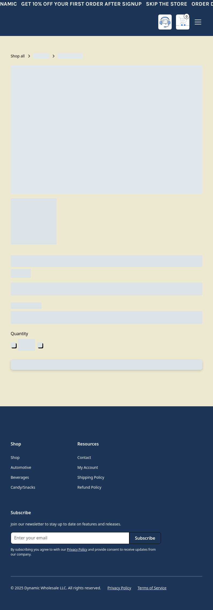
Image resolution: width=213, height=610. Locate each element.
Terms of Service (152, 587)
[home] (32, 22)
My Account (88, 467)
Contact (84, 457)
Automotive (21, 467)
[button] (183, 22)
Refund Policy (89, 487)
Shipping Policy (91, 477)
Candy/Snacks (23, 487)
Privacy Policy (119, 587)
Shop (15, 457)
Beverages (20, 477)
